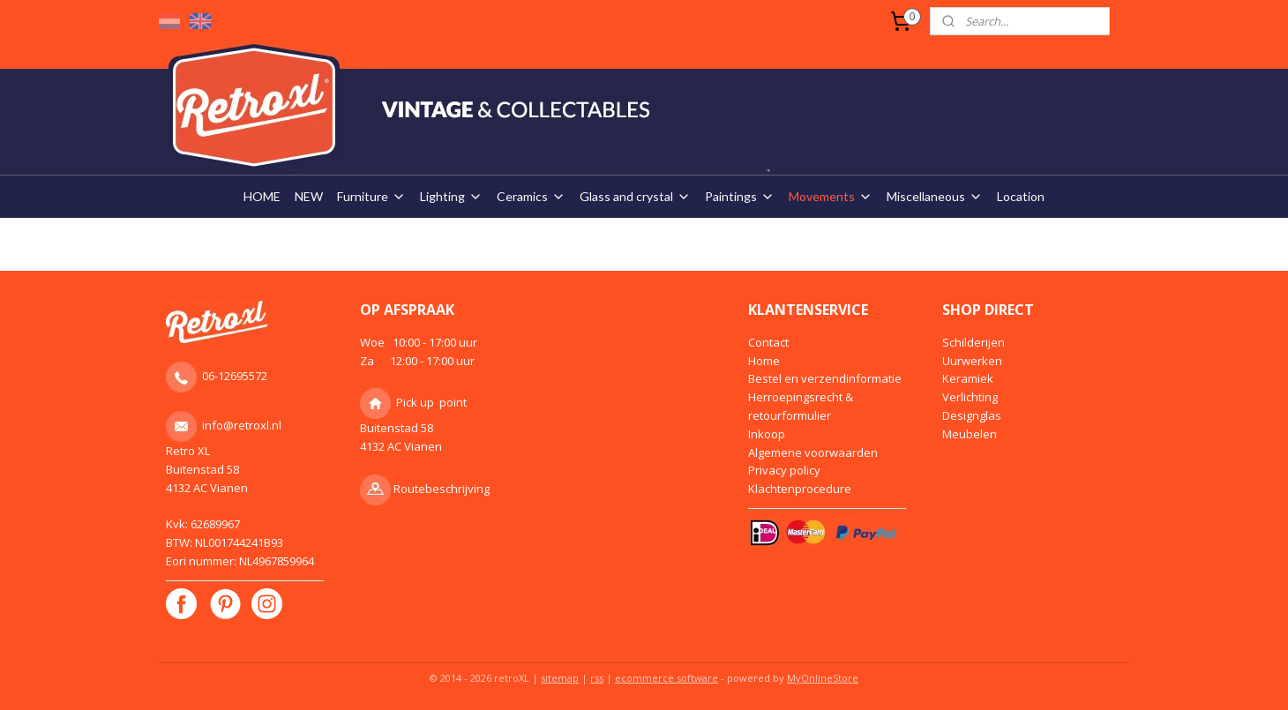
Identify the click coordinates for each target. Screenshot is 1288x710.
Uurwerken (972, 361)
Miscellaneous (935, 196)
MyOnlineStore (822, 677)
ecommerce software (666, 677)
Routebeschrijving (441, 489)
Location (1021, 196)
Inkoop (766, 434)
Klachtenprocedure (799, 489)
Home (764, 361)
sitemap (560, 677)
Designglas (971, 415)
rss (596, 677)
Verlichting (970, 397)
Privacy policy (784, 470)
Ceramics (531, 196)
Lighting (451, 196)
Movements (830, 196)
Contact (768, 342)
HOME (262, 196)
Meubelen (969, 434)
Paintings (740, 196)
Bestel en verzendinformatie (825, 378)
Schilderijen (973, 342)
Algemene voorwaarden (813, 452)
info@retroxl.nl (241, 425)
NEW (309, 196)
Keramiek (967, 378)
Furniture (371, 196)
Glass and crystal (635, 196)
